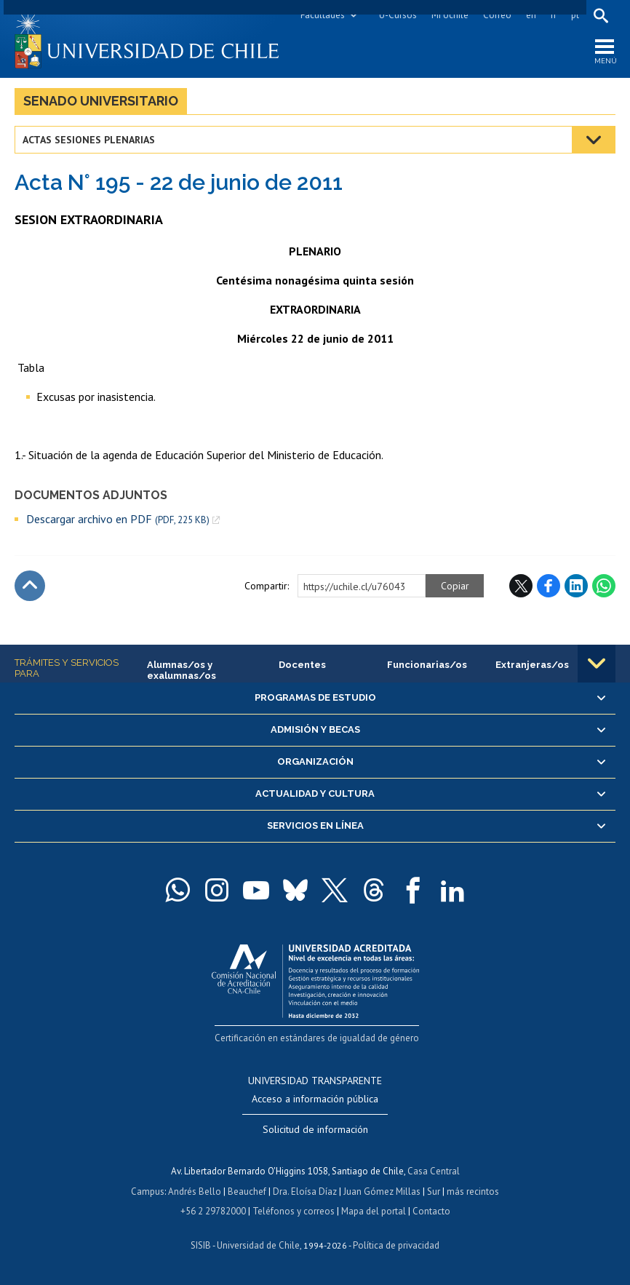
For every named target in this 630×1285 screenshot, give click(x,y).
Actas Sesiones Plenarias (89, 139)
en (531, 15)
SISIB (201, 1245)
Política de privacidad (396, 1245)
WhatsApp (604, 585)
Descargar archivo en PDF (118, 519)
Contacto (431, 1211)
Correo (497, 15)
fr (554, 15)
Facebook (548, 585)
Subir (30, 585)
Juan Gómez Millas (381, 1191)
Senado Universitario (100, 100)
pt (575, 15)
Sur (433, 1191)
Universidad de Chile (258, 1245)
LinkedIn (576, 585)
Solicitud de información (315, 1129)
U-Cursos (398, 15)
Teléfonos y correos (293, 1211)
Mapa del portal (373, 1211)
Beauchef (247, 1191)
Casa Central (433, 1171)
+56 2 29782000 (213, 1211)
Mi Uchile (449, 15)
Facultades (322, 15)
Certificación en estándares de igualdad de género (317, 1038)
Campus (147, 1191)
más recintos (473, 1191)
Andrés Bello (194, 1191)
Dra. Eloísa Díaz (305, 1191)
